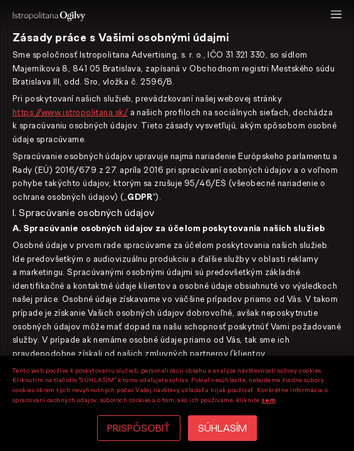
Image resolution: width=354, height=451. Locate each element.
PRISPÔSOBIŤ (138, 428)
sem (268, 400)
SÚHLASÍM (222, 428)
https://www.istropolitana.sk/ (70, 112)
